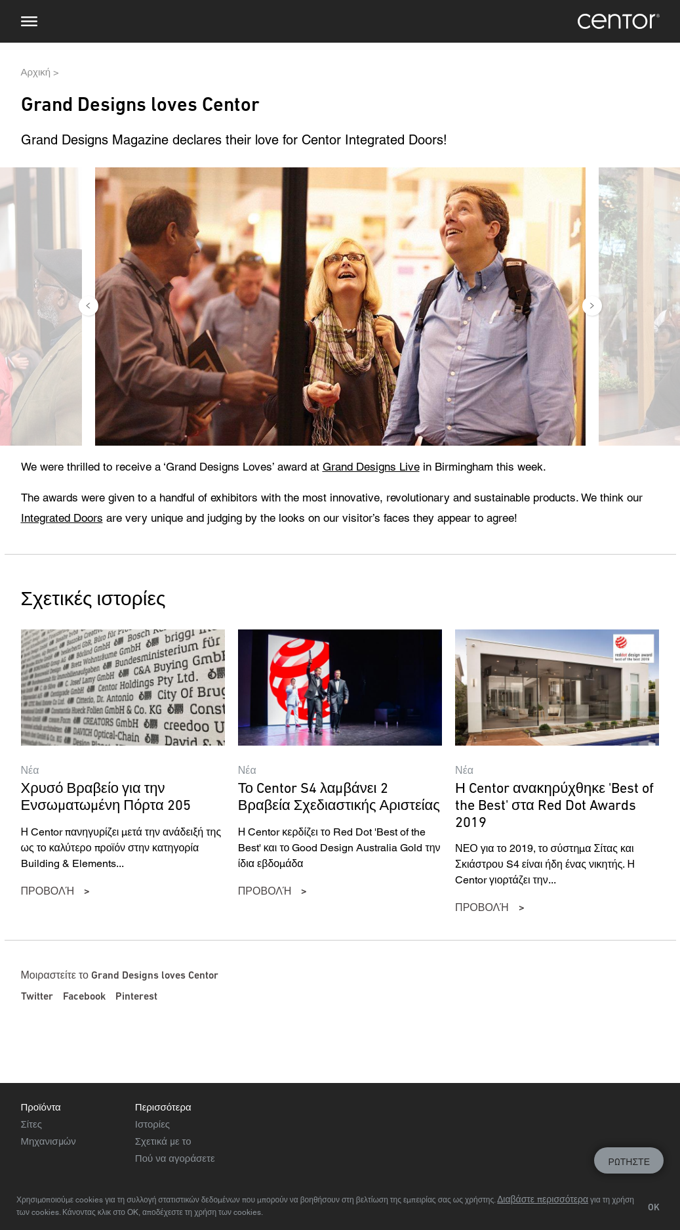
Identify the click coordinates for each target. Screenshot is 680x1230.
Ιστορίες (152, 1124)
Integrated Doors (62, 517)
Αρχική (36, 71)
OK (654, 1207)
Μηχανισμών (48, 1141)
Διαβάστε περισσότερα (542, 1199)
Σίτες (31, 1124)
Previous (88, 306)
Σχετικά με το (163, 1141)
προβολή (48, 891)
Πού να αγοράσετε (175, 1158)
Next (592, 306)
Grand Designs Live (371, 466)
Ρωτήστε (629, 1161)
